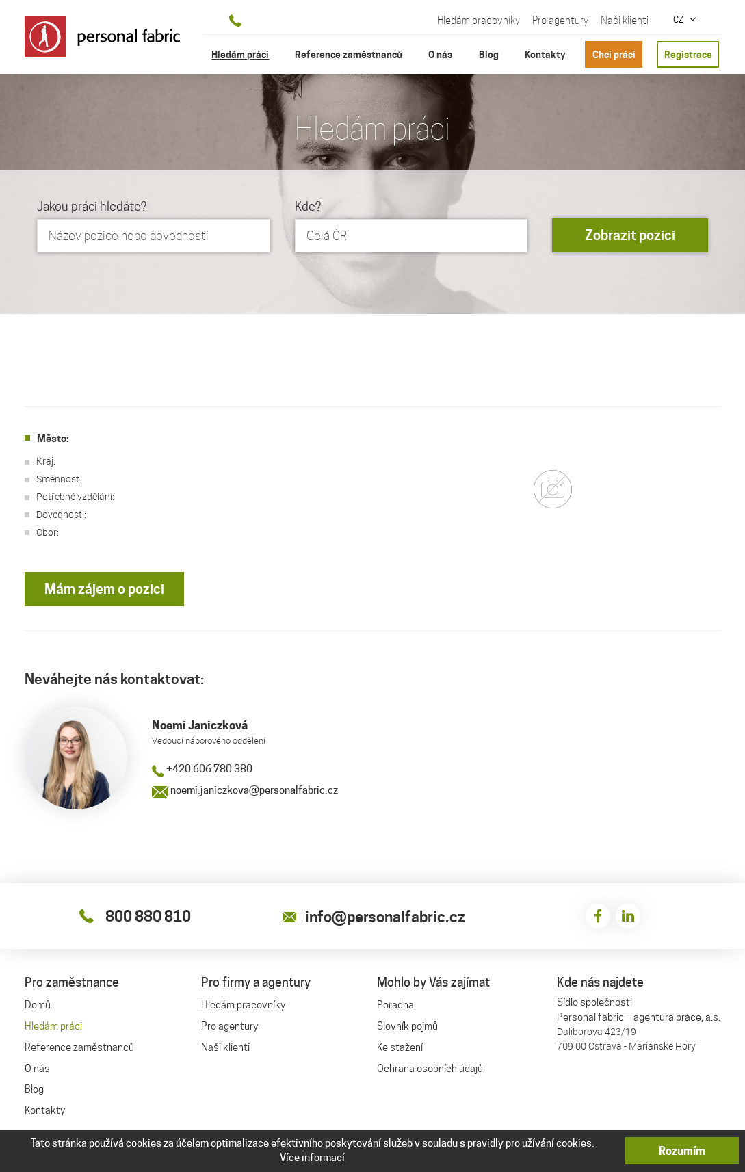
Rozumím (682, 1151)
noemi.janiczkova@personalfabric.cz (245, 790)
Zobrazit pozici (630, 235)
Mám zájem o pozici (104, 589)
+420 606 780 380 (202, 769)
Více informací (312, 1157)
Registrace (688, 54)
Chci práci (614, 54)
